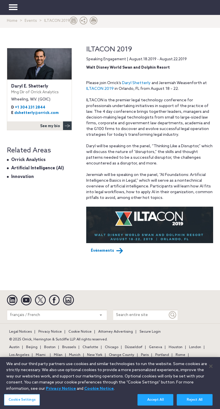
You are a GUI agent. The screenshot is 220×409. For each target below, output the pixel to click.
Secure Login (150, 332)
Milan (58, 355)
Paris (145, 355)
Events (31, 21)
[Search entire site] (140, 315)
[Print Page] (94, 22)
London (195, 347)
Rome (180, 355)
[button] (84, 22)
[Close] (211, 369)
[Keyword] (173, 315)
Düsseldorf (133, 347)
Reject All (195, 403)
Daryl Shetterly (136, 83)
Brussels (69, 347)
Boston (50, 347)
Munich (74, 355)
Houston (175, 347)
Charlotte (90, 347)
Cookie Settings (22, 403)
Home (12, 21)
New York (94, 355)
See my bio (56, 125)
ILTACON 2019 (100, 88)
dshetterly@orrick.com (36, 113)
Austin (14, 347)
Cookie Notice (80, 332)
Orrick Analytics (28, 159)
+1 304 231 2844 (30, 107)
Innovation (22, 176)
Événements (107, 251)
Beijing (32, 347)
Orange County (121, 355)
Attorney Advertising (115, 332)
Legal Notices (20, 332)
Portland (162, 355)
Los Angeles (19, 355)
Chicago (111, 347)
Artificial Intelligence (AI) (37, 168)
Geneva (155, 347)
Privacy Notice (50, 332)
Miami (41, 355)
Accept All (155, 403)
